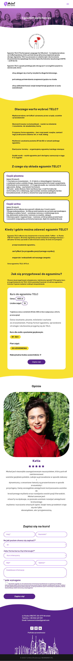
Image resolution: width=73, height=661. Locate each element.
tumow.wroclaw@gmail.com (38, 620)
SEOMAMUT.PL (47, 658)
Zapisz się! (36, 362)
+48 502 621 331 (36, 618)
